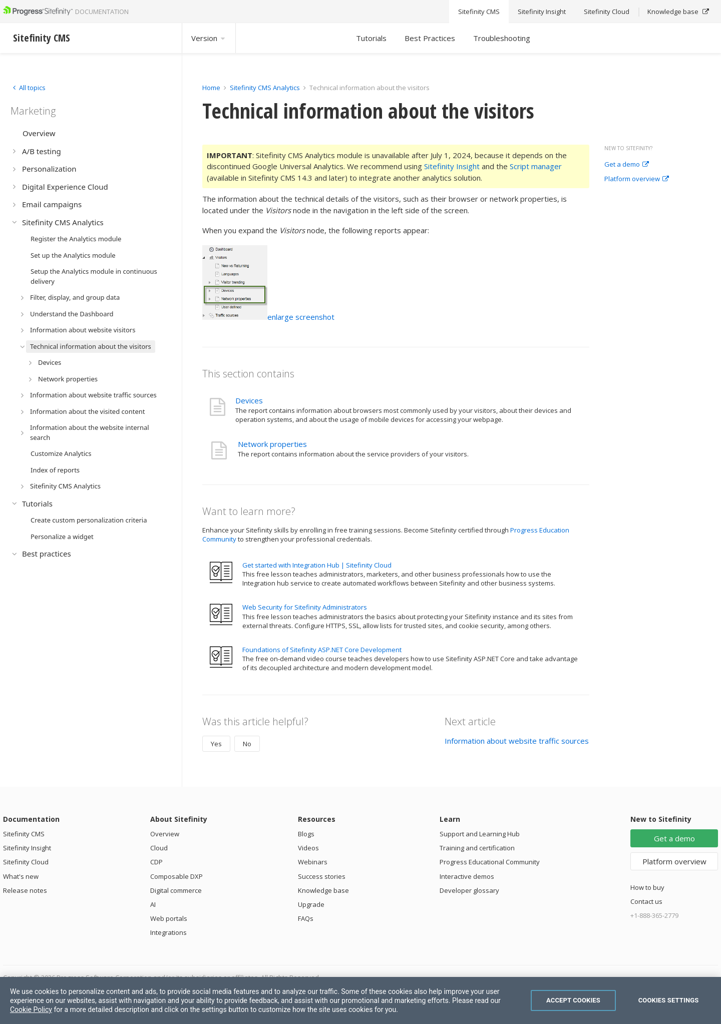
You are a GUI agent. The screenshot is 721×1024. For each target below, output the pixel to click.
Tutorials (371, 38)
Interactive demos (467, 876)
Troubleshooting (501, 38)
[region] (360, 1000)
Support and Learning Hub (480, 833)
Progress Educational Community (490, 861)
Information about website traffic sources (517, 741)
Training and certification (477, 847)
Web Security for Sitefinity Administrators (304, 607)
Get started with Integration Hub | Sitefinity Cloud (317, 565)
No (247, 743)
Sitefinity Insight (452, 166)
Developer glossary (469, 890)
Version (208, 38)
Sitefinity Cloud (26, 861)
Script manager (536, 166)
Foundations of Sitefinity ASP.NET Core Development (322, 649)
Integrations (168, 932)
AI (153, 904)
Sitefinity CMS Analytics (265, 87)
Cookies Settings (668, 1000)
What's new (21, 876)
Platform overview (636, 179)
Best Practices (430, 38)
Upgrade (311, 904)
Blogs (306, 833)
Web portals (168, 918)
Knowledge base (323, 890)
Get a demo (626, 165)
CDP (156, 861)
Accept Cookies (573, 1000)
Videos (308, 847)
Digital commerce (176, 890)
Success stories (321, 876)
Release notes (25, 890)
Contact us (646, 901)
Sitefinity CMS (24, 833)
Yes (216, 743)
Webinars (312, 861)
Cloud (159, 847)
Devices (249, 400)
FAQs (305, 918)
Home (211, 87)
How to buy (647, 887)
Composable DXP (176, 876)
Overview (164, 833)
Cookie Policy (31, 1009)
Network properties (272, 444)
